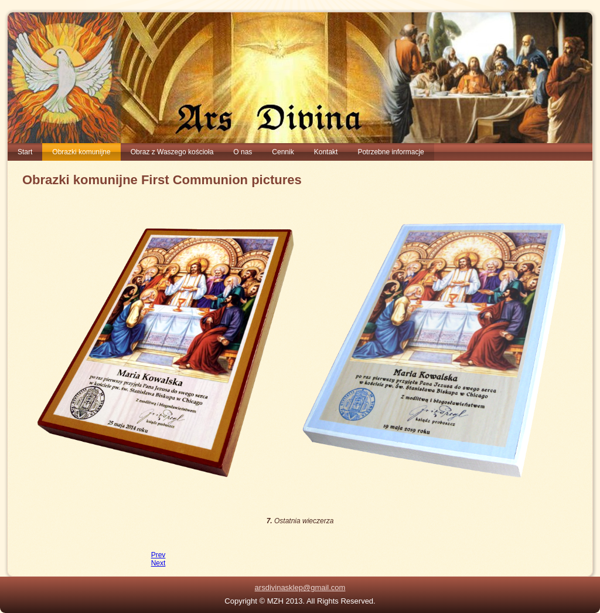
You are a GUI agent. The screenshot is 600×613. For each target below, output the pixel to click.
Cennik (283, 152)
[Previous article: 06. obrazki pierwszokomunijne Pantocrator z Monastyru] (158, 555)
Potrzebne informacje (390, 152)
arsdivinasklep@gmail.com (300, 587)
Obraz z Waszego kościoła (172, 152)
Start (25, 152)
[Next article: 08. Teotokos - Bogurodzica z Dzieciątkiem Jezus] (158, 563)
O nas (242, 152)
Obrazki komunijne (81, 152)
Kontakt (326, 152)
